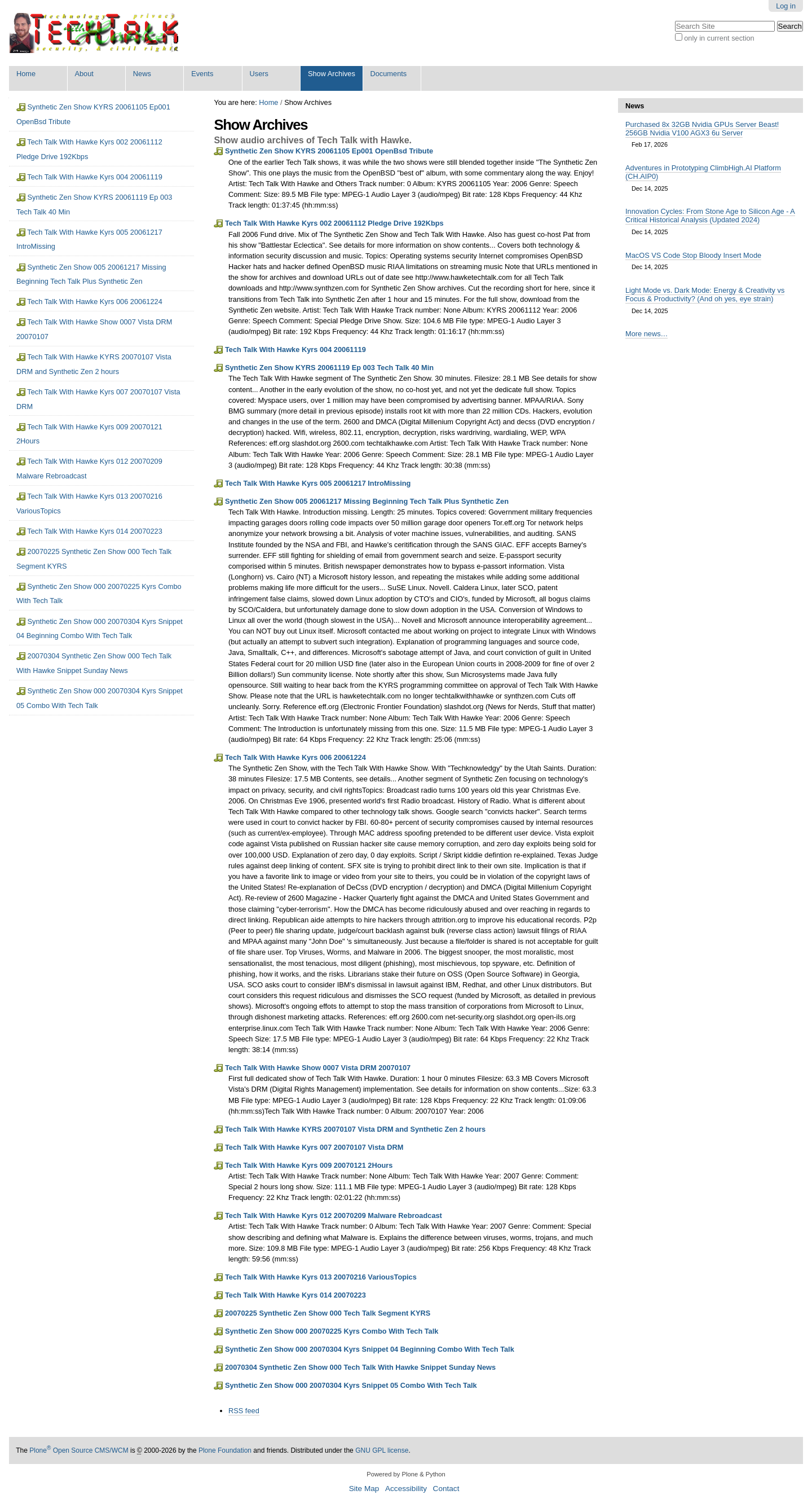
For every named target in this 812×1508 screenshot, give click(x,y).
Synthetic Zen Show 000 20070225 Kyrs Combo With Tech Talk (331, 1331)
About (83, 73)
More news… (646, 333)
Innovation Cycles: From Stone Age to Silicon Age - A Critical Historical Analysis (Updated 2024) (710, 215)
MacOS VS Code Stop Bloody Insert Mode (693, 255)
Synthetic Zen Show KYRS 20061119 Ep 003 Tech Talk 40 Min (329, 367)
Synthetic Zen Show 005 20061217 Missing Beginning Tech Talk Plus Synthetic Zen (367, 501)
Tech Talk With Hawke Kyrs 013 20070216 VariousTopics (321, 1277)
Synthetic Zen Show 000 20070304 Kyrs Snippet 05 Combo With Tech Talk (351, 1385)
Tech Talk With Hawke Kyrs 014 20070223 (295, 1295)
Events (202, 73)
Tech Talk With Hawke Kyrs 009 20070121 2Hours (308, 1165)
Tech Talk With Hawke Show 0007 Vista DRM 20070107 (318, 1067)
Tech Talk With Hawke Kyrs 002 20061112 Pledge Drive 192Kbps (334, 223)
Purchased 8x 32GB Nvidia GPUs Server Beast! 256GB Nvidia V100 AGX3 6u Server (702, 128)
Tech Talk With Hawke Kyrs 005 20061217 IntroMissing (318, 483)
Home (26, 73)
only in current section (719, 38)
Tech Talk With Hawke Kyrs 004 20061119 (295, 349)
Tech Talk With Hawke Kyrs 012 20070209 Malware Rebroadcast (333, 1215)
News (142, 73)
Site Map (364, 1488)
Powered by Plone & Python (406, 1474)
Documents (388, 73)
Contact (446, 1488)
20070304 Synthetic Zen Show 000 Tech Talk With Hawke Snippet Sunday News (360, 1367)
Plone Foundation (224, 1450)
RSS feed (243, 1410)
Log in (786, 6)
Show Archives (331, 73)
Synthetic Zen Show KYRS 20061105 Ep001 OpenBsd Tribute (329, 151)
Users (259, 73)
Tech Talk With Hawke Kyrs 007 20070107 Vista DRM (314, 1147)
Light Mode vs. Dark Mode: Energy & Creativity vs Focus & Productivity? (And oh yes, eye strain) (704, 294)
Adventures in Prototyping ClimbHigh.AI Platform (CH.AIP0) (703, 172)
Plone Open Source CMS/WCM (78, 1450)
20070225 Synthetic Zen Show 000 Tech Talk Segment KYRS (327, 1313)
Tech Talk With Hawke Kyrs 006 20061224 (295, 757)
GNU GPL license (381, 1450)
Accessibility (406, 1488)
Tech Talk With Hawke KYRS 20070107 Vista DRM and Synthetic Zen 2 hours (355, 1129)
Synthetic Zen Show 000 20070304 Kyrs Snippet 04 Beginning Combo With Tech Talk (369, 1349)
